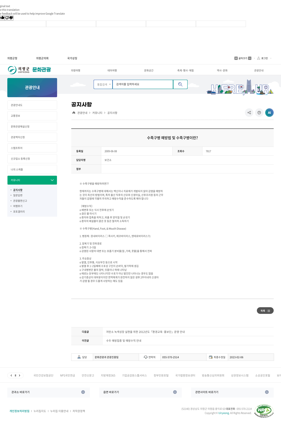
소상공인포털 (262, 381)
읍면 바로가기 (111, 398)
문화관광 (41, 73)
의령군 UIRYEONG (19, 73)
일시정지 (15, 381)
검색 (180, 90)
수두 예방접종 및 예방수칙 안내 (123, 346)
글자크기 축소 (249, 58)
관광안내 (82, 118)
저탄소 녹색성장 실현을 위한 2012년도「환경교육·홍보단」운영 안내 (145, 337)
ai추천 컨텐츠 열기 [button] (269, 118)
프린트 (259, 118)
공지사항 (112, 118)
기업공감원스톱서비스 (134, 381)
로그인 (264, 58)
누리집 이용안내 (59, 417)
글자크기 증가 (236, 58)
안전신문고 (88, 381)
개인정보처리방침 (19, 417)
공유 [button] (250, 118)
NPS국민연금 (67, 381)
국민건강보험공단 (43, 381)
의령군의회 (42, 58)
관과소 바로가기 (20, 398)
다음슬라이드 (19, 381)
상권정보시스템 (240, 381)
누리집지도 (40, 417)
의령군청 (12, 58)
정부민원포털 (161, 381)
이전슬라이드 (11, 381)
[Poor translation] (9, 18)
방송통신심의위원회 (213, 381)
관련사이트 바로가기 (206, 398)
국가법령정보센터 (185, 381)
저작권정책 (79, 417)
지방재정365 (108, 381)
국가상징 (72, 58)
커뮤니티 (97, 118)
